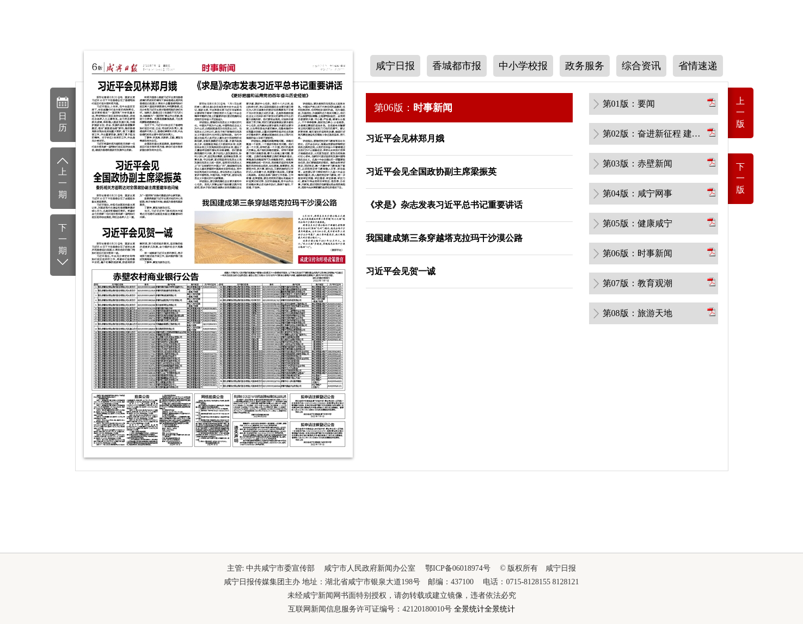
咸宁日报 (395, 65)
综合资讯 (641, 65)
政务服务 (584, 65)
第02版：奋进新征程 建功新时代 (654, 133)
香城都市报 (456, 65)
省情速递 (698, 65)
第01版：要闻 (629, 103)
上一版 (740, 112)
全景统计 (469, 609)
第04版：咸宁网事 (637, 193)
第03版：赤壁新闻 (637, 163)
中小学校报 (523, 65)
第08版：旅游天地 (637, 313)
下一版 (740, 178)
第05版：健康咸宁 (637, 223)
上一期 (63, 177)
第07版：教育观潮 (637, 283)
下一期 (63, 245)
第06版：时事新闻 (637, 253)
